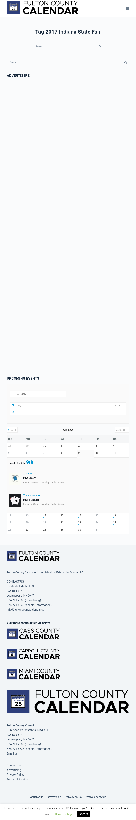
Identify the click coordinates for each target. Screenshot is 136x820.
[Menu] (127, 8)
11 (114, 452)
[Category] (41, 394)
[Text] (71, 412)
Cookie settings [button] (64, 814)
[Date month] (65, 405)
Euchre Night (31, 500)
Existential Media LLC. (70, 572)
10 (97, 452)
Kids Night (29, 478)
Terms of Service (17, 779)
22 (62, 522)
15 (62, 515)
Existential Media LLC (37, 730)
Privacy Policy (15, 774)
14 (44, 515)
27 (27, 529)
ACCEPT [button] (84, 814)
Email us (12, 753)
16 (79, 515)
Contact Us (14, 765)
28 (44, 529)
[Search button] (99, 46)
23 (79, 522)
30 (44, 445)
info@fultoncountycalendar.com (27, 609)
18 (114, 515)
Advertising (14, 770)
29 (62, 529)
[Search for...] (64, 46)
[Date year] (120, 405)
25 (114, 522)
